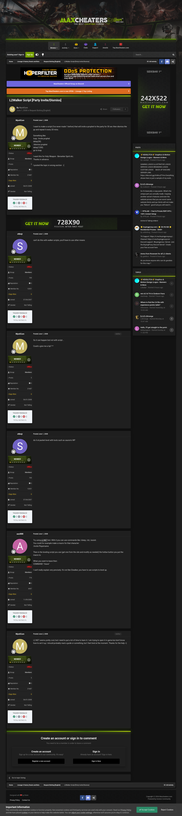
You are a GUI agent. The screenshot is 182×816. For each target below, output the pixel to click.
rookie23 (146, 187)
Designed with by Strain (19, 795)
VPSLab (146, 216)
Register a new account (41, 761)
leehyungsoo (145, 330)
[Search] (146, 54)
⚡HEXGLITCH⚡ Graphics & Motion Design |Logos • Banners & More (153, 282)
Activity (65, 48)
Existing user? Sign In (15, 55)
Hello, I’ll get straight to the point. (153, 327)
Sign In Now (96, 761)
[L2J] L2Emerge (146, 184)
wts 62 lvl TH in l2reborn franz (152, 293)
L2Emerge (144, 319)
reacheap (144, 296)
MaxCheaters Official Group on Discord (69, 84)
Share (103, 109)
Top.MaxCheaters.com (121, 48)
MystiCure (23, 108)
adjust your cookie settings (81, 813)
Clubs (86, 48)
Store (76, 48)
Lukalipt (146, 160)
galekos (146, 256)
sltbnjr (20, 234)
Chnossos (144, 308)
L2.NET (44, 540)
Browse (53, 48)
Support (95, 48)
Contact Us (26, 800)
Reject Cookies (167, 810)
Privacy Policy (15, 800)
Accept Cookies (147, 810)
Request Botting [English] (40, 110)
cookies (25, 813)
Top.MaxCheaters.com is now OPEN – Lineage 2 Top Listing (69, 91)
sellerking (146, 232)
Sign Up (30, 55)
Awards (105, 48)
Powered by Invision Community (159, 799)
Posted (157, 160)
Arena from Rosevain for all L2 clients (155, 254)
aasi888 (20, 534)
